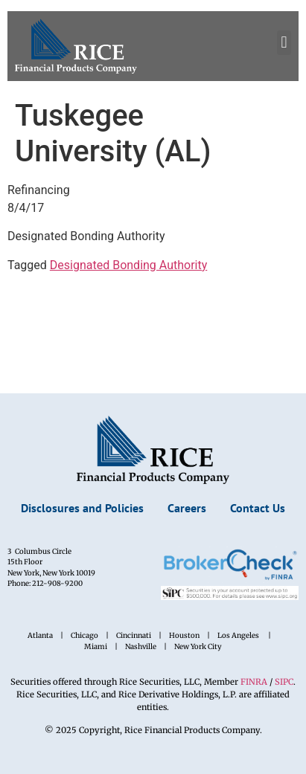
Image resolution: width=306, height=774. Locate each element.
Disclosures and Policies (82, 507)
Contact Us (257, 507)
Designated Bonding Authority (128, 265)
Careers (187, 507)
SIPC (284, 682)
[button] (284, 42)
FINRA (255, 682)
